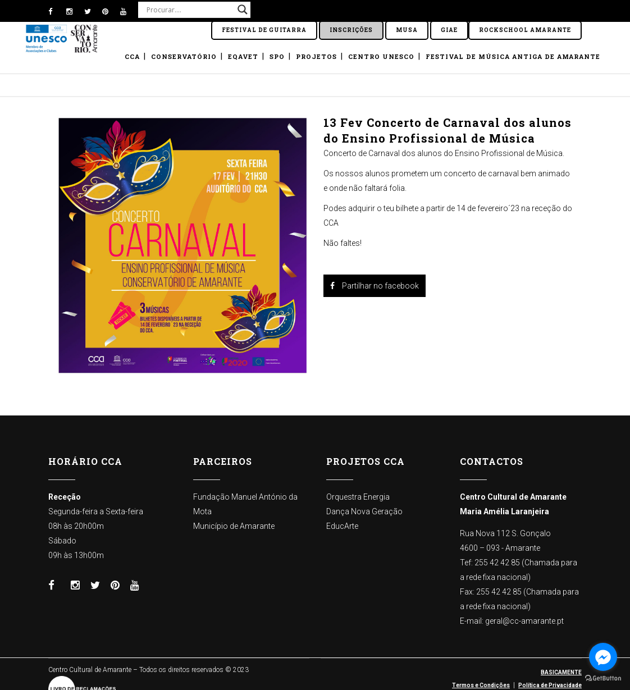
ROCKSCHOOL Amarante (525, 30)
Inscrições (351, 30)
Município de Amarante (234, 526)
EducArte (342, 526)
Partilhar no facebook (374, 285)
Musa (407, 30)
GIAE (449, 30)
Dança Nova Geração (364, 511)
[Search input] (189, 9)
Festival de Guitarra (264, 30)
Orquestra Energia (358, 496)
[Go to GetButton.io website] (603, 678)
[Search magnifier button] (242, 9)
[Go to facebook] (603, 657)
